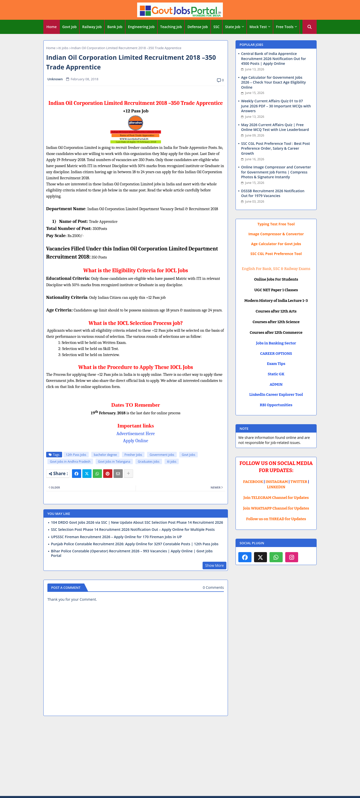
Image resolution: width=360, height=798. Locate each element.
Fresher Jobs (133, 455)
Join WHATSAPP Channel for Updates (276, 508)
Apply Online (135, 440)
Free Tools (284, 26)
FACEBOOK (253, 481)
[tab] (51, 27)
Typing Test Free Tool (276, 224)
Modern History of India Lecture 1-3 (276, 300)
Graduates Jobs (148, 461)
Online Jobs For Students (276, 279)
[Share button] (128, 473)
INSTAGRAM (277, 481)
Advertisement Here (135, 433)
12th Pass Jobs (76, 455)
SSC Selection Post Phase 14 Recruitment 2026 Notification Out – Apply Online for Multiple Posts (133, 529)
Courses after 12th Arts (276, 311)
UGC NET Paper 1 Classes (276, 290)
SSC (216, 26)
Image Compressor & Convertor (276, 233)
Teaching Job (171, 26)
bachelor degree (105, 455)
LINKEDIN (276, 487)
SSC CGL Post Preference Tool (276, 253)
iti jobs (63, 48)
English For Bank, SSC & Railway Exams (276, 268)
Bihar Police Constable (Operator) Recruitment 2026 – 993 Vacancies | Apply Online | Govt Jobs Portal (131, 553)
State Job (232, 26)
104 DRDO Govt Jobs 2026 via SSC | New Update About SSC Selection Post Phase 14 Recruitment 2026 (137, 522)
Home (51, 26)
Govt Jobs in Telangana (114, 461)
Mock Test (258, 26)
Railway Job (92, 26)
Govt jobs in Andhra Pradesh (70, 461)
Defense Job (197, 26)
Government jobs (162, 455)
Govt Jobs (188, 455)
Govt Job (69, 26)
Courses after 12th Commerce (276, 332)
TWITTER (298, 481)
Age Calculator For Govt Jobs (276, 243)
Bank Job (114, 26)
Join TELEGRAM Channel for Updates (276, 497)
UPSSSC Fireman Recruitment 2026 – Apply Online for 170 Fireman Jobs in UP (116, 537)
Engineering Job (141, 26)
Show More (214, 565)
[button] (309, 27)
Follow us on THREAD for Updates (276, 519)
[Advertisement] (180, 756)
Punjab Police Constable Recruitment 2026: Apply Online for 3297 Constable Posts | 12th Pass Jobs (135, 544)
